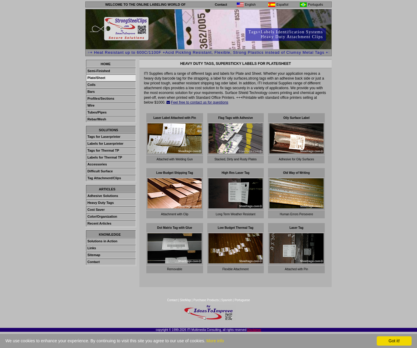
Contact (221, 4)
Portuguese (242, 300)
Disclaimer (254, 329)
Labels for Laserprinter (105, 143)
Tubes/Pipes (97, 112)
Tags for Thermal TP (103, 150)
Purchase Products (206, 300)
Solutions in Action (102, 241)
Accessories (97, 164)
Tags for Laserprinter (103, 136)
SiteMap (186, 300)
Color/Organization (102, 216)
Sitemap (93, 255)
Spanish (226, 300)
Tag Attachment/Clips (104, 178)
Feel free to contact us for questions (199, 102)
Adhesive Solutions (102, 196)
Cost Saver (96, 209)
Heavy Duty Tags (100, 202)
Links (91, 248)
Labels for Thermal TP (104, 157)
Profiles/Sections (100, 98)
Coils (91, 84)
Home (106, 64)
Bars (91, 91)
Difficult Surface (100, 171)
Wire (91, 105)
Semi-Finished (98, 71)
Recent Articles (99, 223)
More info (215, 340)
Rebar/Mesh (96, 119)
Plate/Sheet (96, 78)
